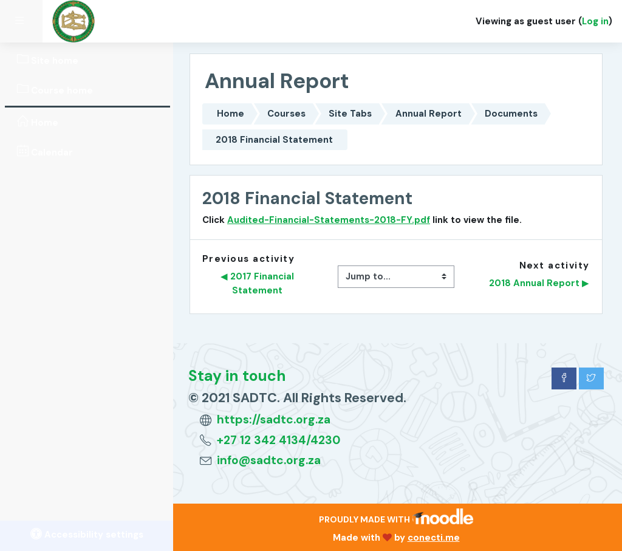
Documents (511, 114)
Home (230, 114)
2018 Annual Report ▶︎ (539, 283)
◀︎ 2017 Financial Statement (258, 283)
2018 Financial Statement (274, 140)
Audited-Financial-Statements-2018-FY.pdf (328, 220)
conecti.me (434, 538)
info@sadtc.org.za (269, 460)
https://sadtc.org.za (273, 419)
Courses (286, 114)
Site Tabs (350, 114)
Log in (595, 21)
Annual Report (428, 114)
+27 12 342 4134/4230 (279, 440)
